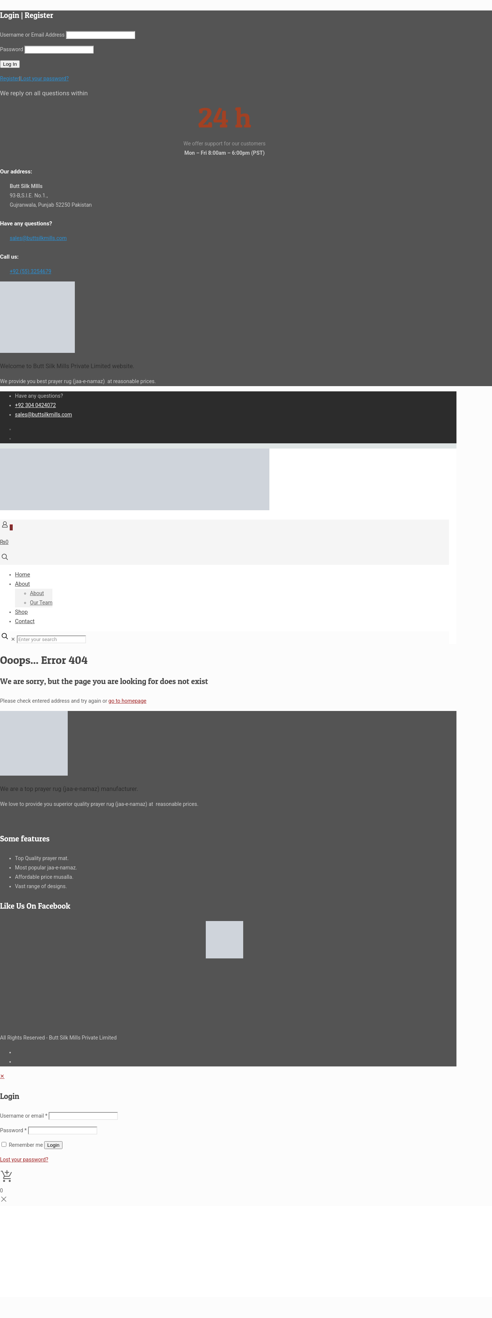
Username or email (24, 1116)
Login (53, 1145)
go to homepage (127, 701)
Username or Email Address (32, 35)
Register (9, 78)
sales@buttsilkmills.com (38, 238)
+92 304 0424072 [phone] (35, 405)
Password (11, 49)
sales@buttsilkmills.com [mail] (43, 415)
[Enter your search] (51, 639)
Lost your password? (45, 78)
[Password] (62, 1130)
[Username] (83, 1116)
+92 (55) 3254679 (30, 271)
